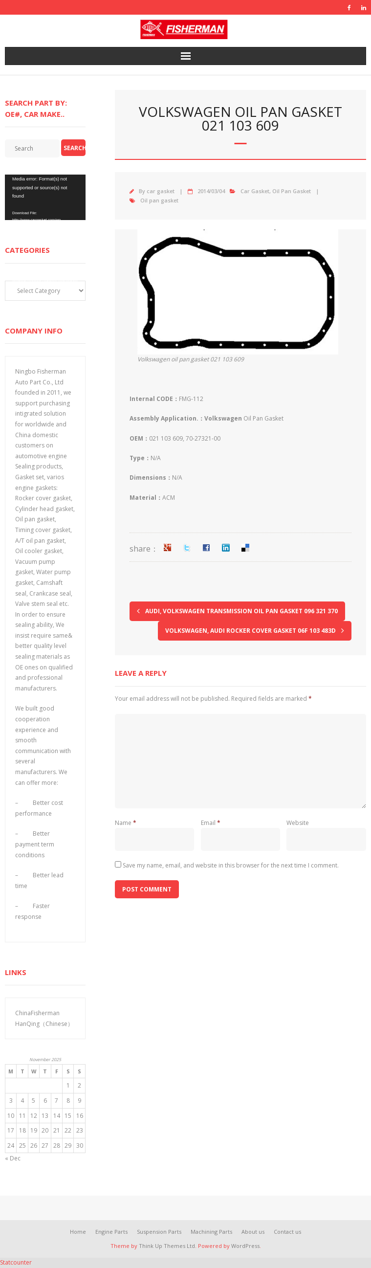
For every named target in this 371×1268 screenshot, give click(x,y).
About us (252, 1231)
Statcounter (16, 1262)
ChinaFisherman (37, 1013)
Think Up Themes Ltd (167, 1245)
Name (125, 823)
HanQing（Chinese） (44, 1024)
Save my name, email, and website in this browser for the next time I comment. (231, 865)
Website (297, 823)
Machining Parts (211, 1231)
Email (210, 823)
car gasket (161, 191)
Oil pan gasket (159, 200)
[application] (45, 197)
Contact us (287, 1231)
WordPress (245, 1245)
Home (78, 1231)
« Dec (13, 1158)
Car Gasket (254, 191)
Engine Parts (111, 1231)
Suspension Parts (159, 1231)
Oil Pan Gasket (291, 191)
